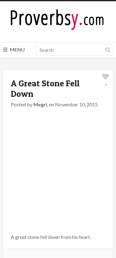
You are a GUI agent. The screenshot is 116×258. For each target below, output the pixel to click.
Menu (14, 49)
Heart (44, 160)
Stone (59, 160)
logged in (47, 198)
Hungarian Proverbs (60, 152)
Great (30, 160)
